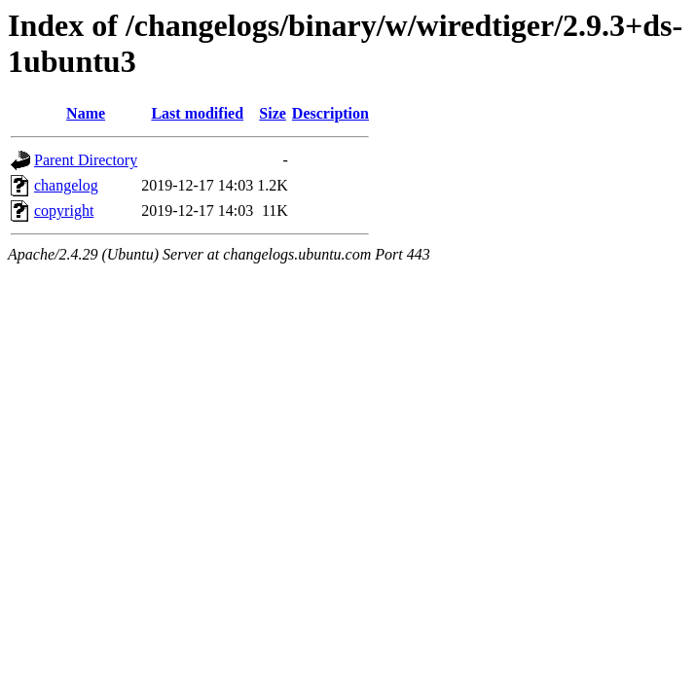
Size (272, 113)
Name (85, 113)
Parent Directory (85, 160)
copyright (63, 210)
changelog (66, 185)
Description (330, 113)
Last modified (197, 113)
